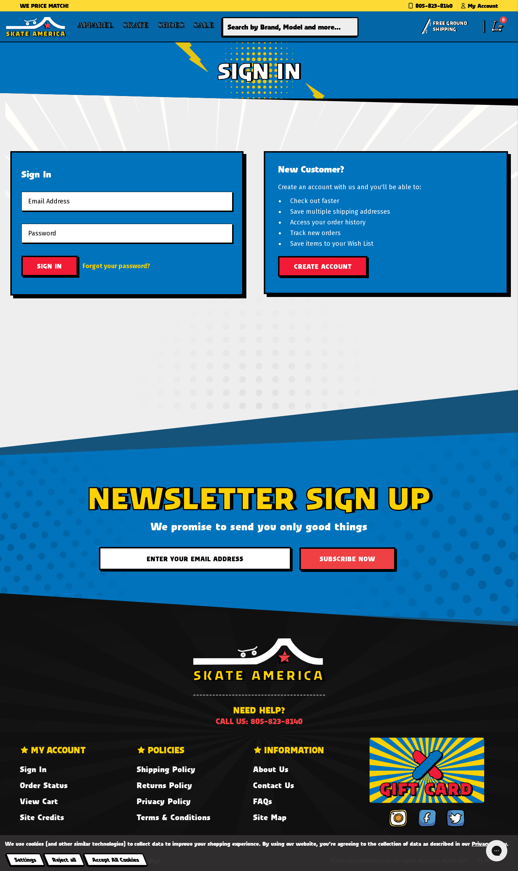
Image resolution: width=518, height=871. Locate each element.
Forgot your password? (116, 266)
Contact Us (273, 785)
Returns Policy (164, 785)
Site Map (270, 817)
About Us (270, 769)
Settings (25, 859)
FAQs (262, 801)
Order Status (44, 785)
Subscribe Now (347, 558)
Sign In (33, 769)
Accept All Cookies (115, 859)
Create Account (323, 266)
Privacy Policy (164, 801)
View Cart (39, 801)
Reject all (64, 859)
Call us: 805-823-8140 (259, 721)
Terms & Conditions (173, 817)
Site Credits (42, 817)
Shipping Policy (166, 769)
